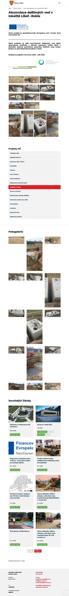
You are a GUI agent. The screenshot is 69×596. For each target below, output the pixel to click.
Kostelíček (13, 166)
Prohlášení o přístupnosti (43, 585)
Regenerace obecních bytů (18, 183)
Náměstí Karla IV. (15, 157)
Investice (13, 208)
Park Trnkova (14, 174)
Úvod (9, 8)
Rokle (48, 434)
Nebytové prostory (16, 216)
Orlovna (12, 170)
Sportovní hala (14, 212)
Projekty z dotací (17, 8)
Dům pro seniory (15, 191)
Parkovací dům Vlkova (17, 161)
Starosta (51, 431)
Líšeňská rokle (14, 153)
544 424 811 (39, 574)
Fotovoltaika (14, 204)
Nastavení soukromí (42, 587)
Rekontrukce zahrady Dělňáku (19, 195)
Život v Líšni (41, 434)
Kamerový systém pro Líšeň (19, 200)
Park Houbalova (15, 178)
